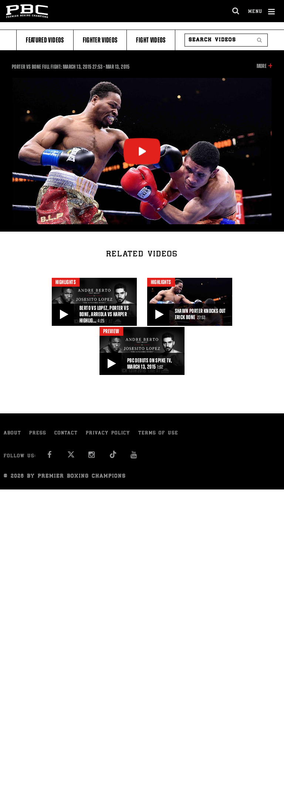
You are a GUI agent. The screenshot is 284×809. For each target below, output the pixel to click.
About (12, 433)
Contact (66, 433)
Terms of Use (158, 433)
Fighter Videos (100, 40)
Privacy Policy (108, 433)
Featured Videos (45, 40)
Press (37, 433)
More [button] (262, 66)
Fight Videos (150, 40)
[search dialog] (236, 11)
